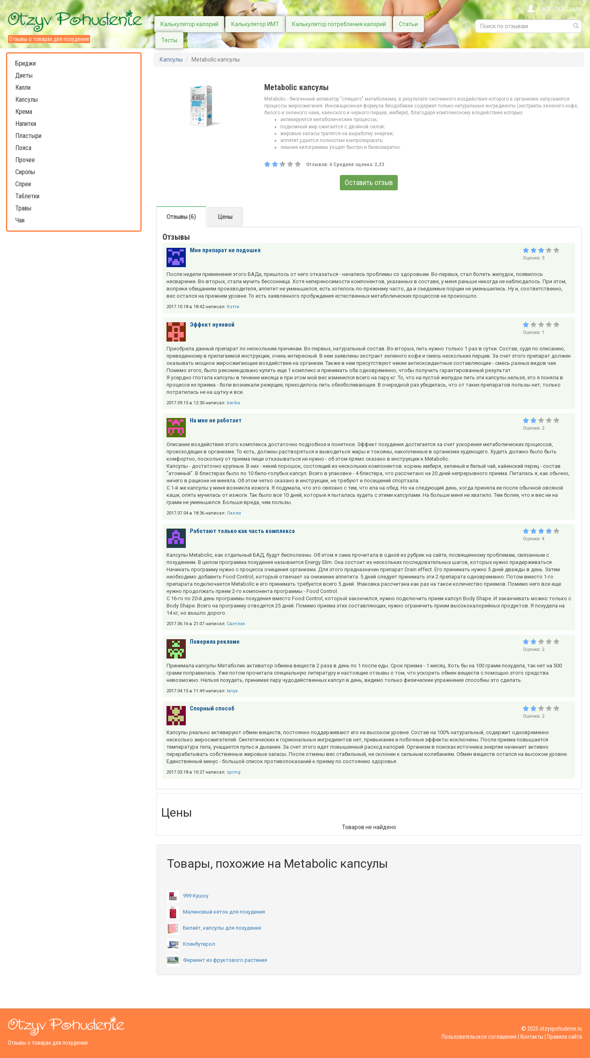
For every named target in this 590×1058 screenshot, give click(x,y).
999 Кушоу (187, 896)
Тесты (169, 40)
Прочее (25, 160)
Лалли (234, 513)
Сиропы (25, 172)
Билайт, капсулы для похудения (214, 928)
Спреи (23, 184)
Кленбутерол (191, 944)
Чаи (20, 220)
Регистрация (568, 8)
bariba (233, 402)
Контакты (531, 1036)
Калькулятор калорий (189, 24)
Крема (23, 111)
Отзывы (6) (181, 217)
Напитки (25, 124)
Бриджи (25, 63)
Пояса (23, 148)
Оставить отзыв (369, 182)
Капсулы (26, 99)
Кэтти (233, 306)
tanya (232, 691)
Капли (23, 87)
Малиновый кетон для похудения (216, 912)
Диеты (24, 75)
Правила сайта (564, 1036)
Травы (23, 208)
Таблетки (27, 196)
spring (234, 772)
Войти (544, 8)
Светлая (236, 623)
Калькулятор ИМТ (255, 24)
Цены (225, 217)
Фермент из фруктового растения (217, 960)
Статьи (408, 24)
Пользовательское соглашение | (480, 1036)
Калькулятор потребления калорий (339, 24)
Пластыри (28, 136)
